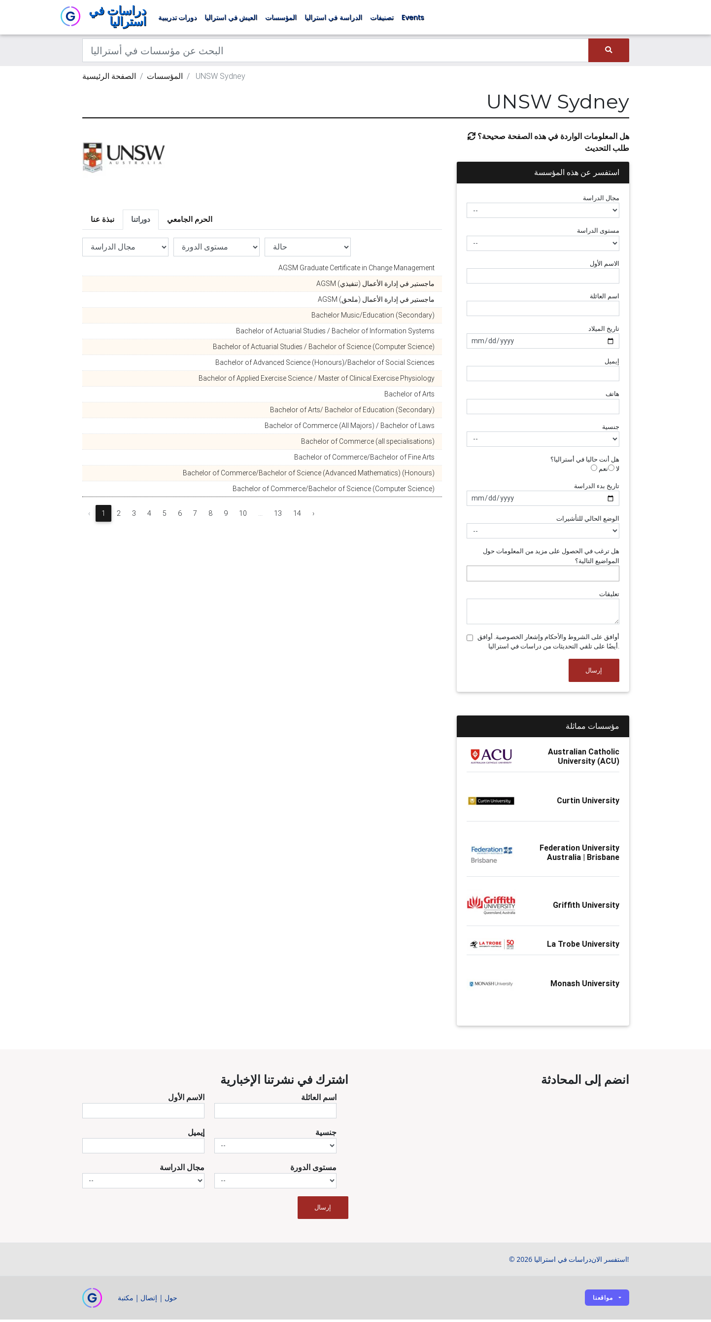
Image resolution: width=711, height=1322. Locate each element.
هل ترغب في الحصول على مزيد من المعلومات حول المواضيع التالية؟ (551, 558)
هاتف (612, 396)
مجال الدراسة (601, 200)
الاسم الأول (604, 266)
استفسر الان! (610, 1261)
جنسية (610, 429)
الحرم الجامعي (189, 221)
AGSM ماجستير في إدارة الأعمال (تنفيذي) (375, 286)
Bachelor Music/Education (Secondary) (373, 317)
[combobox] (543, 576)
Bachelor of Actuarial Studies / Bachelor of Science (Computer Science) (324, 349)
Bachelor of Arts (409, 396)
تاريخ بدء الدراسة (596, 488)
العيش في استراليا (230, 19)
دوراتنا (140, 221)
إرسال (593, 673)
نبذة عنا (102, 221)
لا (613, 471)
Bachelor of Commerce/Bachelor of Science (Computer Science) (334, 491)
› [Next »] (313, 515)
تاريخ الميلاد (603, 331)
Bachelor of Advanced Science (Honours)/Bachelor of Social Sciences (325, 364)
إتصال (148, 1300)
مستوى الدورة (313, 1170)
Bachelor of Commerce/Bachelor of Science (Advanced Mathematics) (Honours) (309, 475)
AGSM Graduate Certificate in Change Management (356, 270)
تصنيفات (382, 19)
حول (171, 1300)
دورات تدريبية (177, 19)
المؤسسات (281, 19)
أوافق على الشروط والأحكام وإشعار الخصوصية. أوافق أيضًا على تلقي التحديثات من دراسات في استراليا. (548, 644)
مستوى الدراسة (598, 233)
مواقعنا (602, 1300)
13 (278, 515)
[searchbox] (472, 575)
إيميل (612, 363)
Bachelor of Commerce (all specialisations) (368, 443)
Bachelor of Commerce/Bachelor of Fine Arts (364, 459)
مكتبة (126, 1300)
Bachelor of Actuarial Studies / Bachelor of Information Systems (335, 333)
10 (243, 515)
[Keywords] (335, 53)
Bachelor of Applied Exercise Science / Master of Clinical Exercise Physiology (317, 380)
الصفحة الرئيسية (109, 78)
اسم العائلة (604, 298)
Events (413, 19)
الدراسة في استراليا (333, 19)
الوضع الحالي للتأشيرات (587, 521)
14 (297, 515)
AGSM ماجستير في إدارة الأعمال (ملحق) (376, 301)
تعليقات (609, 596)
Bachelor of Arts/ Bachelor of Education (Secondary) (352, 412)
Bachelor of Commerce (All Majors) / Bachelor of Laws (350, 428)
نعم (599, 471)
